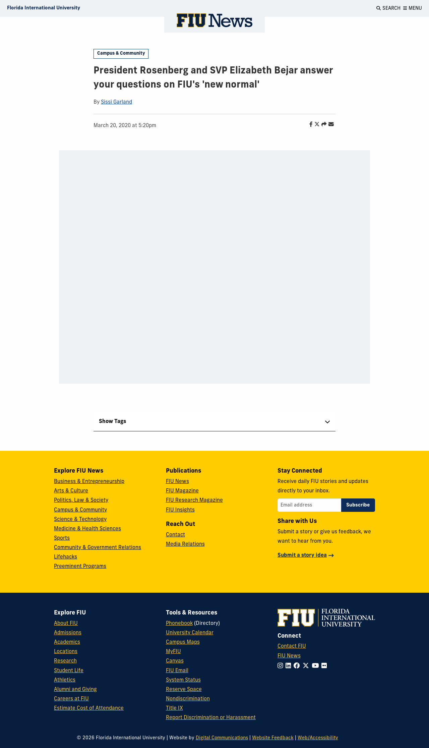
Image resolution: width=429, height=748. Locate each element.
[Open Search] (388, 8)
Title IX (174, 708)
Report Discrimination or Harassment (211, 717)
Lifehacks (65, 557)
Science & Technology (80, 519)
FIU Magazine (182, 491)
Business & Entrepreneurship (89, 481)
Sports (62, 538)
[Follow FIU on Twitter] (307, 666)
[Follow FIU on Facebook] (298, 666)
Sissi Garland (116, 102)
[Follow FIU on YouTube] (316, 666)
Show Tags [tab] (112, 421)
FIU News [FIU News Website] (289, 656)
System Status (183, 680)
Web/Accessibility (318, 738)
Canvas (175, 661)
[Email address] (309, 505)
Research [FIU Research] (65, 661)
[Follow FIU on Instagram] (282, 666)
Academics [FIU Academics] (67, 642)
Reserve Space (184, 689)
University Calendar (189, 633)
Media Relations (185, 544)
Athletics (64, 680)
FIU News (177, 481)
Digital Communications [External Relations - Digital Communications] (222, 738)
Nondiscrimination (188, 699)
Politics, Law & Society (81, 500)
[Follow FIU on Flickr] (325, 666)
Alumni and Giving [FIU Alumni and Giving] (75, 689)
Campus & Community (121, 53)
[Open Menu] (412, 8)
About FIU (66, 623)
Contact (175, 535)
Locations (65, 651)
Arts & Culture (71, 491)
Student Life (68, 671)
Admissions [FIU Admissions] (67, 633)
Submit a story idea (302, 555)
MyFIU (173, 651)
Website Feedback (273, 738)
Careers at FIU (71, 699)
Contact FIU (292, 646)
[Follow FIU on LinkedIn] (290, 666)
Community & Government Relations (97, 547)
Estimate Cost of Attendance (89, 708)
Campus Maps (183, 642)
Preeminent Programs (80, 566)
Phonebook (179, 623)
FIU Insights (180, 510)
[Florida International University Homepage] (43, 8)
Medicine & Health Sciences (87, 529)
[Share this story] (322, 124)
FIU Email (177, 671)
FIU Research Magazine (194, 500)
